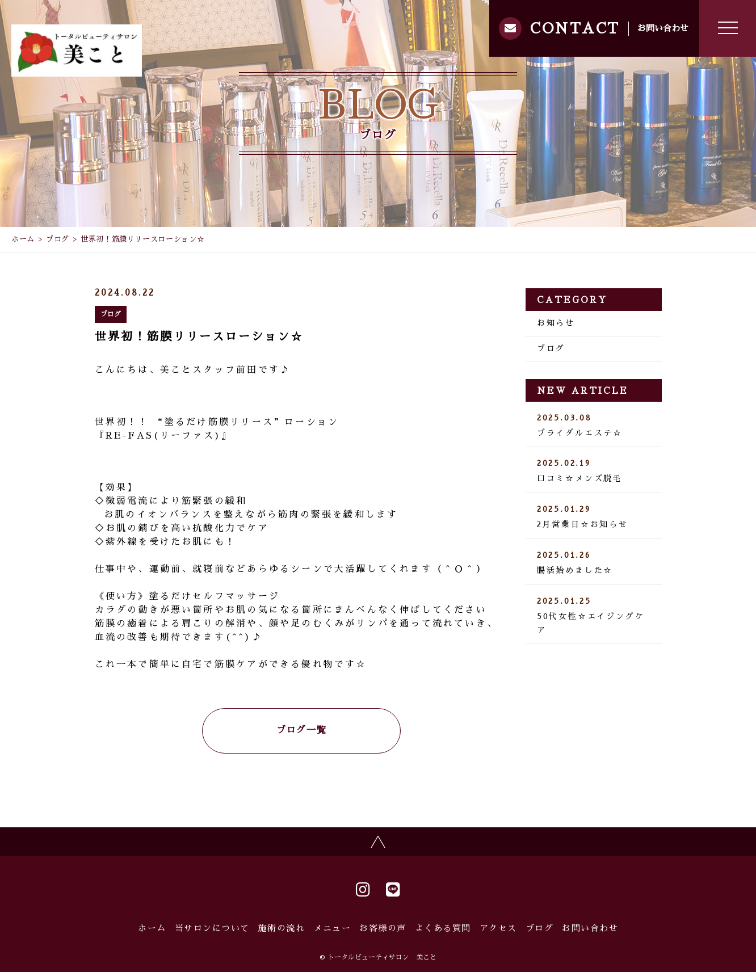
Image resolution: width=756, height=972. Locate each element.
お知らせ (556, 323)
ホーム (23, 239)
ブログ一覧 (301, 730)
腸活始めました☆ (593, 563)
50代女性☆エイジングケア (593, 615)
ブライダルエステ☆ (593, 425)
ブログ (57, 239)
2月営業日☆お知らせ (593, 517)
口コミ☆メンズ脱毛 (593, 471)
